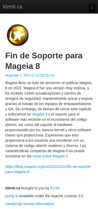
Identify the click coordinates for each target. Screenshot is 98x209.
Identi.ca (12, 6)
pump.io (11, 196)
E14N (55, 188)
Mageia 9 (40, 114)
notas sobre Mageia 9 (50, 156)
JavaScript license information (29, 204)
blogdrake (12, 75)
